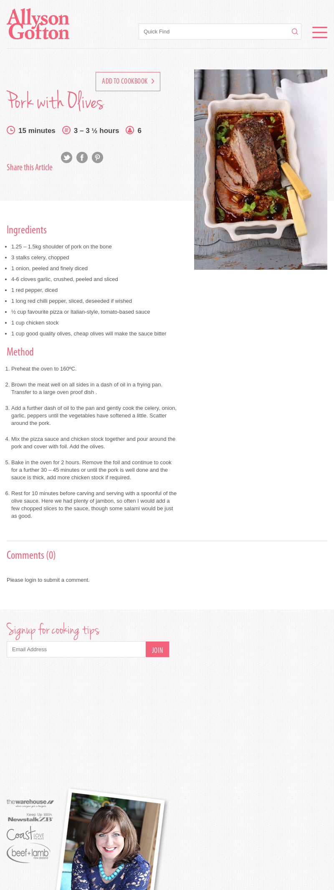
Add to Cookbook (128, 82)
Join (157, 651)
